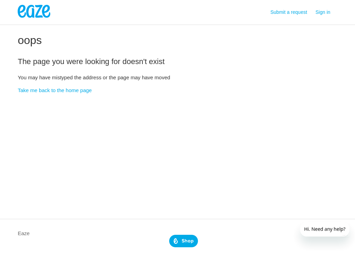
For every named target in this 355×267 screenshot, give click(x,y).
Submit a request (288, 12)
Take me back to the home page (55, 90)
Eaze (23, 233)
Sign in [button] (322, 12)
